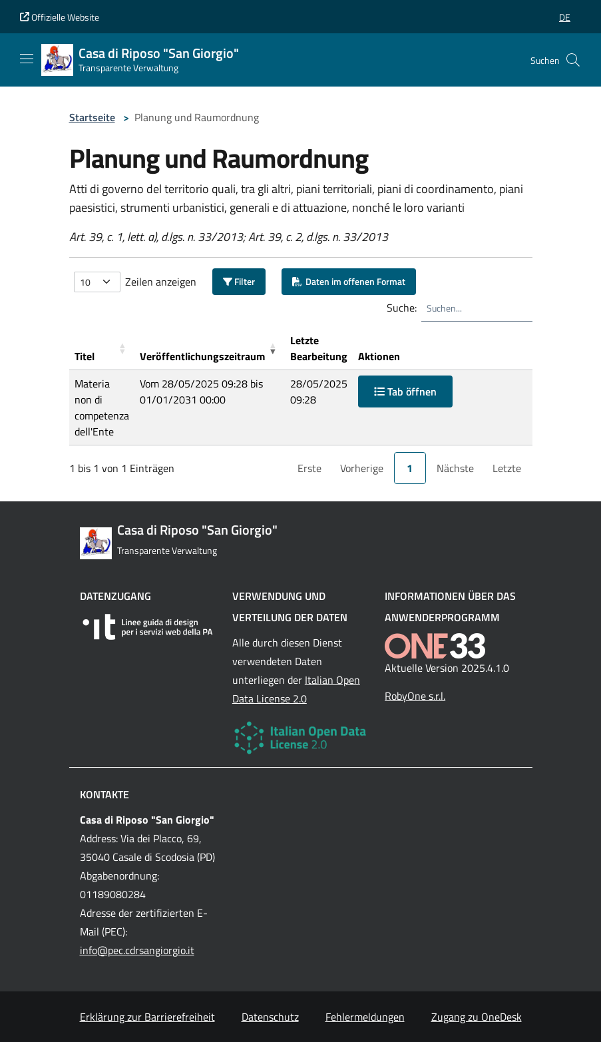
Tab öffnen (405, 391)
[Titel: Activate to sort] (101, 348)
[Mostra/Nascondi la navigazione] (27, 59)
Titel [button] (85, 356)
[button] (564, 17)
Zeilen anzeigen (160, 282)
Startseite (92, 117)
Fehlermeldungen (365, 1017)
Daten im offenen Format (348, 281)
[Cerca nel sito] (573, 60)
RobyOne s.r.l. (415, 696)
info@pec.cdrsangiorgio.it (137, 950)
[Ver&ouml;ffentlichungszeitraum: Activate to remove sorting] (209, 348)
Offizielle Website (59, 17)
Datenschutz (270, 1017)
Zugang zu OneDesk (476, 1017)
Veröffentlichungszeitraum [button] (202, 356)
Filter (239, 281)
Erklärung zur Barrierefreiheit (147, 1017)
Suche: (402, 308)
